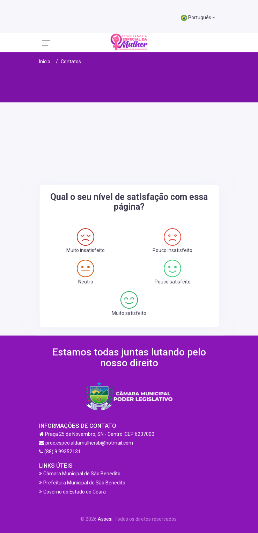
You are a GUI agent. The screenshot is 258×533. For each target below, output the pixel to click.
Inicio (44, 61)
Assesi (105, 519)
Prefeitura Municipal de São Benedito (84, 482)
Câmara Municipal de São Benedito (81, 473)
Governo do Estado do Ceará (74, 492)
